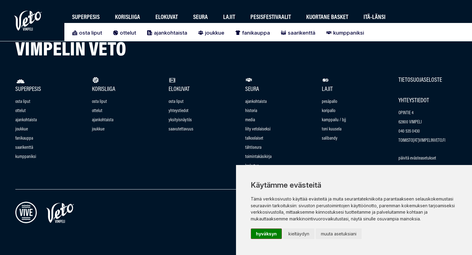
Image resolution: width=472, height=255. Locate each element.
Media (250, 120)
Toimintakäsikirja (258, 157)
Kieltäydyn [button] (298, 233)
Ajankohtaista (166, 33)
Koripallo (328, 111)
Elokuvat (166, 17)
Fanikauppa (252, 33)
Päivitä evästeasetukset (417, 158)
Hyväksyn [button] (266, 233)
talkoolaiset (254, 138)
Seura (200, 17)
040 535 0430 (409, 131)
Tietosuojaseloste (420, 80)
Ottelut (123, 33)
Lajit (229, 17)
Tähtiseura (253, 147)
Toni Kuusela (331, 129)
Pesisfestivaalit (270, 17)
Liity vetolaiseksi (258, 129)
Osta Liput (86, 33)
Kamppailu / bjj (334, 120)
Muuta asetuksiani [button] (338, 233)
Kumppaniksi (344, 33)
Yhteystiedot (178, 111)
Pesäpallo (329, 101)
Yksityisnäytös (180, 120)
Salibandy (329, 138)
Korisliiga (127, 17)
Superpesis (86, 17)
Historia (251, 111)
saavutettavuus (181, 129)
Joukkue (210, 33)
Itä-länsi (375, 17)
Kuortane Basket (327, 17)
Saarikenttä (297, 33)
